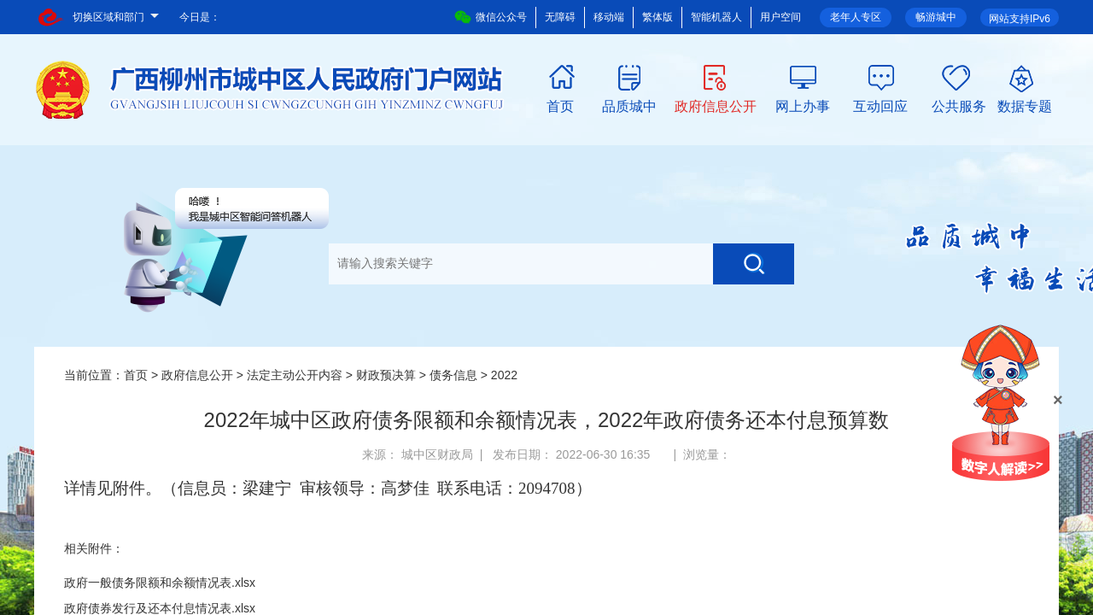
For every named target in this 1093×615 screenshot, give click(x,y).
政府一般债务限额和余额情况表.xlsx (159, 582)
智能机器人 (716, 17)
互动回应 (880, 105)
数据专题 (1024, 105)
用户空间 (780, 17)
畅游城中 (935, 17)
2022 (504, 375)
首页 (560, 105)
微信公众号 (490, 17)
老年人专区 (855, 17)
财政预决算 (386, 375)
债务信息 (453, 375)
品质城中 (629, 105)
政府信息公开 (716, 105)
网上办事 (802, 105)
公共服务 (959, 105)
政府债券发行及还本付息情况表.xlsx (159, 608)
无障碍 (560, 17)
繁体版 (657, 17)
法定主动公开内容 (294, 375)
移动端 (608, 17)
